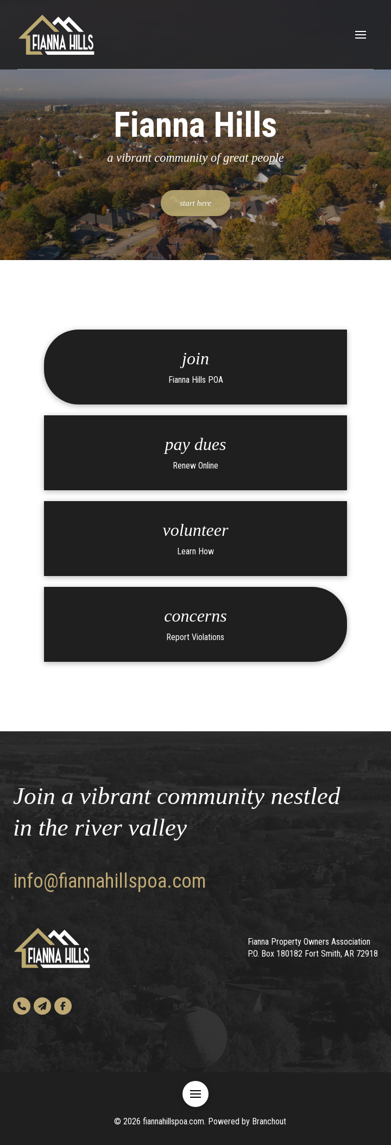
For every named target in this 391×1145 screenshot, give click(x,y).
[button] (361, 35)
